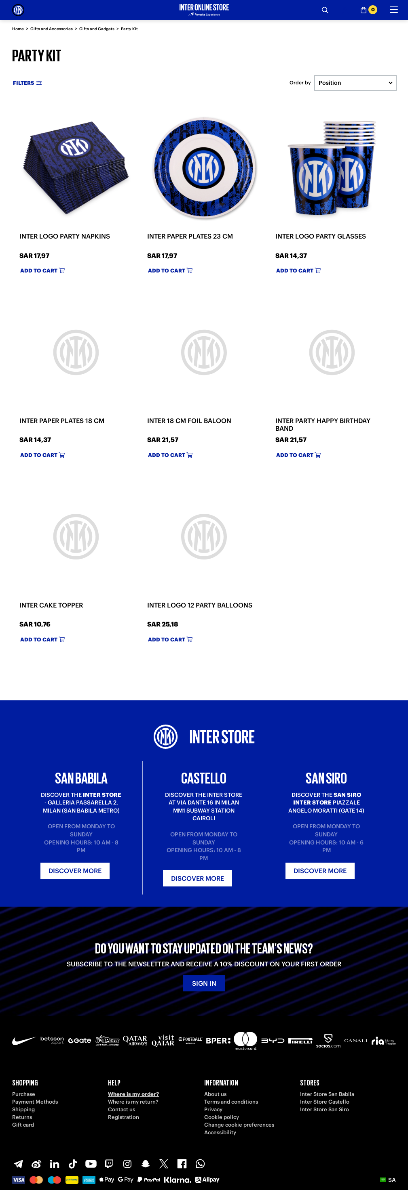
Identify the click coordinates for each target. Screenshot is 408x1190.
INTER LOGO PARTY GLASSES (320, 236)
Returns (22, 1117)
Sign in (204, 983)
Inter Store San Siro (324, 1109)
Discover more (75, 871)
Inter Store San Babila (327, 1094)
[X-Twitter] (164, 1164)
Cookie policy (221, 1117)
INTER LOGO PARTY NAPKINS (64, 236)
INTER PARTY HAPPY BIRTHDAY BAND (322, 424)
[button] (388, 1180)
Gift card (23, 1124)
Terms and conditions (231, 1101)
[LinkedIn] (55, 1164)
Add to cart (42, 270)
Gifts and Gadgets (96, 28)
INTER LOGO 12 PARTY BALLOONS (199, 605)
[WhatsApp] (200, 1164)
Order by (300, 82)
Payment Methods (35, 1101)
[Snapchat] (146, 1164)
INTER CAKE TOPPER (51, 605)
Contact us (121, 1109)
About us (215, 1094)
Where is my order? (133, 1094)
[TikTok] (73, 1164)
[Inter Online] (18, 10)
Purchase (23, 1094)
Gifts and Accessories (51, 28)
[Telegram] (18, 1164)
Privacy (213, 1109)
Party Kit (129, 28)
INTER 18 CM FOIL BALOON (189, 421)
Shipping (23, 1109)
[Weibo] (36, 1164)
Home (18, 28)
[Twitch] (109, 1164)
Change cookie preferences (239, 1124)
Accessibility (220, 1132)
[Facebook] (182, 1164)
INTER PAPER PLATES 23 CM (190, 236)
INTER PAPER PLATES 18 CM (61, 421)
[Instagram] (127, 1164)
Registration (123, 1117)
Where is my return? (133, 1101)
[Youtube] (91, 1164)
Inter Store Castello (324, 1101)
